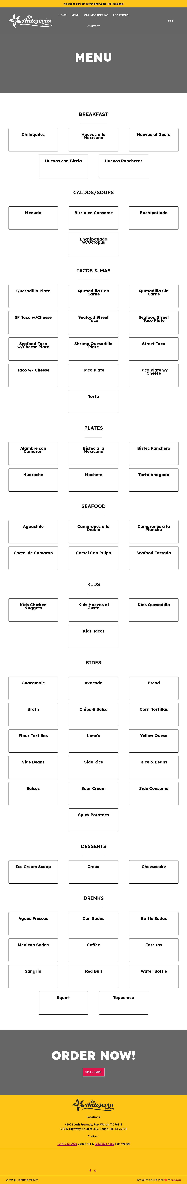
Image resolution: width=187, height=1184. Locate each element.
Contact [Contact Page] (93, 26)
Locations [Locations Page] (121, 15)
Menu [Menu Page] (75, 15)
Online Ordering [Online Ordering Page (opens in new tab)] (96, 15)
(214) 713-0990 (67, 1144)
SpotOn (176, 1180)
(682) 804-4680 (104, 1144)
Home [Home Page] (63, 15)
